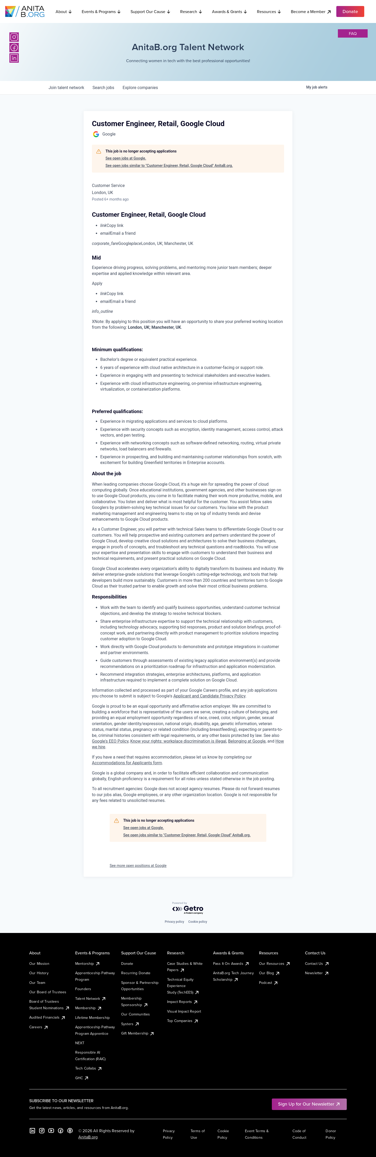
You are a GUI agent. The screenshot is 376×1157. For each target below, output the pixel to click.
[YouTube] (51, 1130)
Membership (88, 1008)
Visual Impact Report (184, 1011)
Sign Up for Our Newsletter (309, 1104)
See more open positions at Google (138, 866)
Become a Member (311, 12)
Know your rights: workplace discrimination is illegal (178, 741)
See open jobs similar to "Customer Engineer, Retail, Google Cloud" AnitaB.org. (169, 165)
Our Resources (275, 963)
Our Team (37, 982)
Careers (39, 1027)
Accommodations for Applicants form (127, 762)
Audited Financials (47, 1017)
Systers (130, 1023)
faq (353, 33)
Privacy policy (174, 922)
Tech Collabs (88, 1068)
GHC (82, 1077)
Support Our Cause (151, 11)
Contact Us (317, 963)
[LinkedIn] (14, 58)
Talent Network (90, 998)
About (64, 11)
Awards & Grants (230, 11)
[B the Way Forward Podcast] (70, 1130)
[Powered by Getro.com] (188, 908)
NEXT (80, 1043)
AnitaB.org (88, 1137)
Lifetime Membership (92, 1017)
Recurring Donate (136, 973)
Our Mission (39, 963)
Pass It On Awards (231, 963)
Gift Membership (138, 1033)
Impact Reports (182, 1001)
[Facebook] (14, 47)
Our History (39, 973)
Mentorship (87, 963)
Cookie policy (197, 922)
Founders (83, 988)
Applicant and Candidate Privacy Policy (209, 696)
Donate (127, 963)
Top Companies (183, 1020)
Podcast (268, 982)
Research (191, 11)
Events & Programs (101, 11)
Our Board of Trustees (47, 992)
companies (140, 87)
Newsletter (317, 973)
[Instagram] (14, 37)
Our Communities (135, 1014)
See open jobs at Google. (125, 158)
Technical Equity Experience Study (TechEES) (183, 986)
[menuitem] (192, 225)
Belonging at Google (247, 741)
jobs (103, 87)
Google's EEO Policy (110, 741)
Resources (269, 11)
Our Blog (269, 973)
